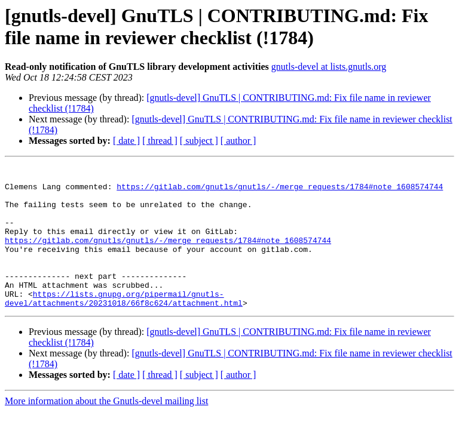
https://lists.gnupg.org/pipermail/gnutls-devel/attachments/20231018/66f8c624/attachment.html (124, 326)
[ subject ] (199, 141)
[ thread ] (160, 141)
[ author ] (238, 141)
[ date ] (126, 141)
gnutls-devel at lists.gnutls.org (329, 66)
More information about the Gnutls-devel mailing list (106, 429)
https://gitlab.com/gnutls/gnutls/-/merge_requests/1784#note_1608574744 (280, 191)
